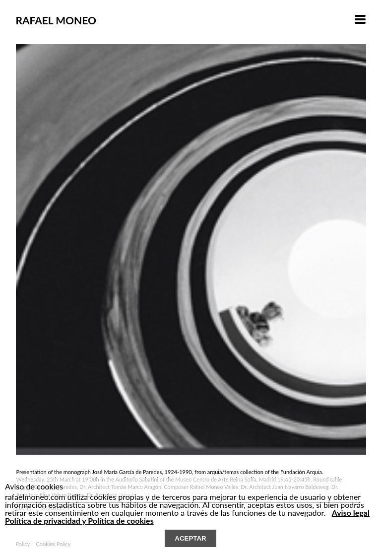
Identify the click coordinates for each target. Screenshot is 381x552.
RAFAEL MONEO (55, 20)
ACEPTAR (190, 538)
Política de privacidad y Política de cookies (79, 520)
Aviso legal (351, 512)
